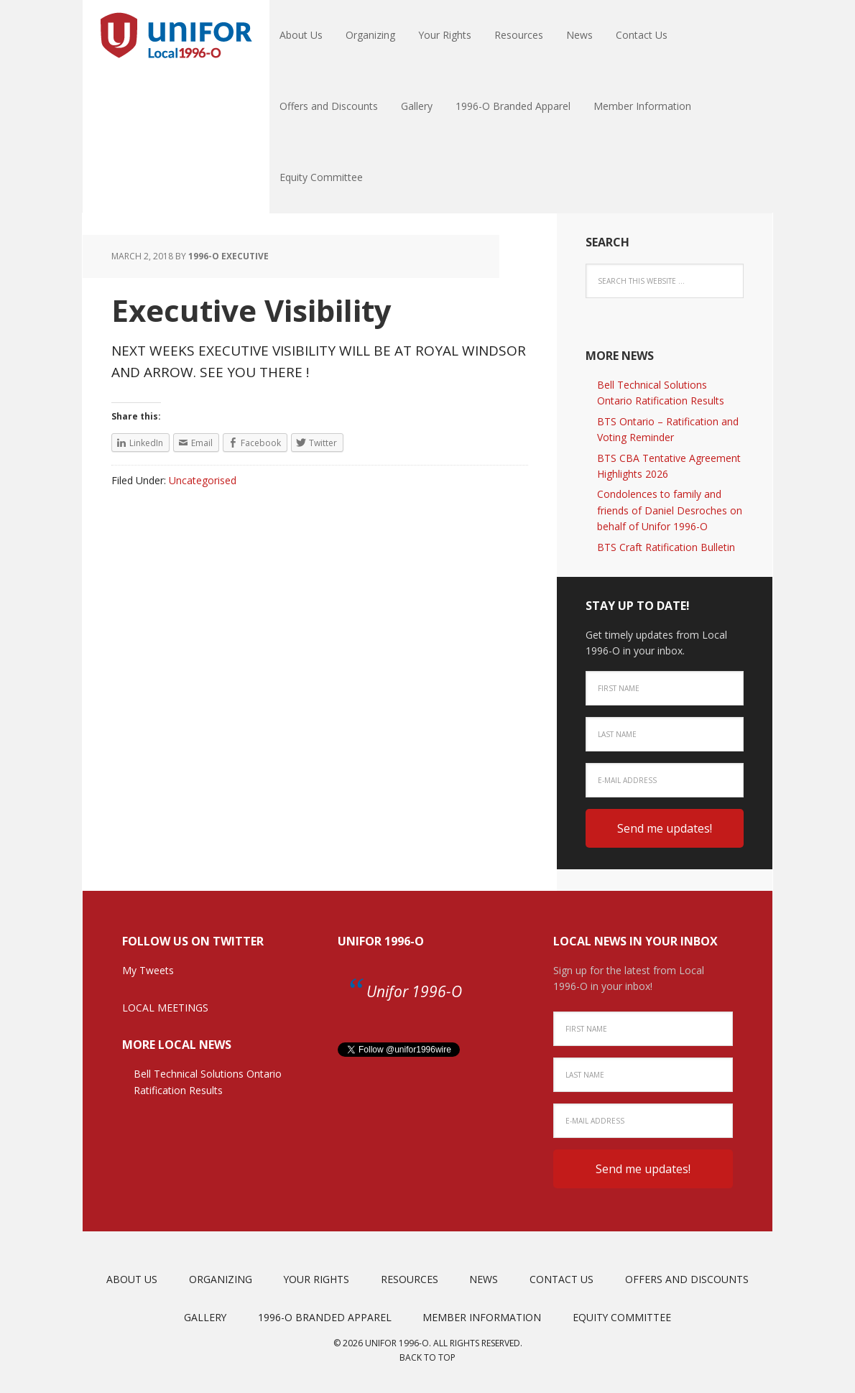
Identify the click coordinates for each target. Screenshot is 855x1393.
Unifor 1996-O (381, 941)
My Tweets (148, 970)
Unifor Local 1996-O (176, 36)
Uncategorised (202, 480)
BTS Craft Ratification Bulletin (666, 547)
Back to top (427, 1357)
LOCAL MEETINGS (165, 1007)
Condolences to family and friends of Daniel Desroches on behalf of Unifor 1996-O (669, 510)
